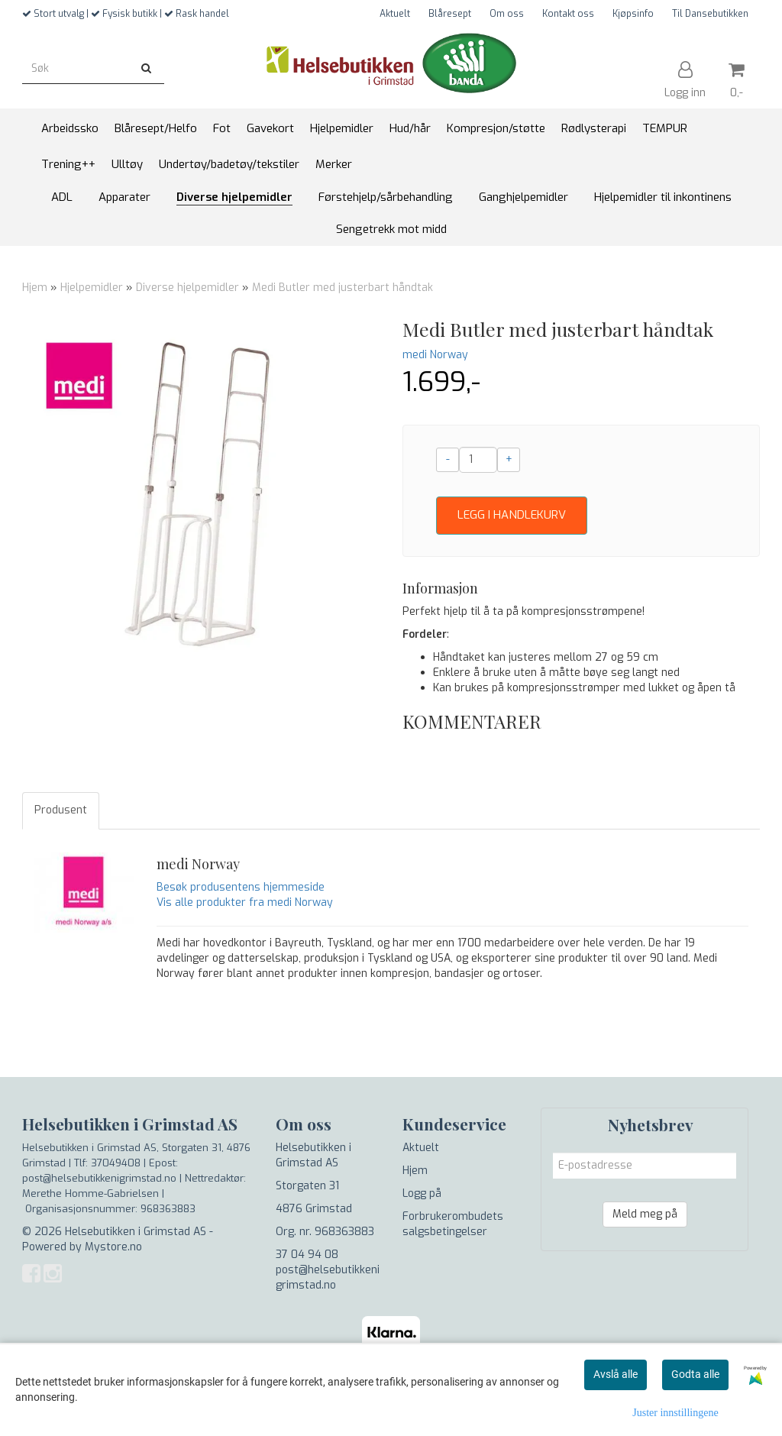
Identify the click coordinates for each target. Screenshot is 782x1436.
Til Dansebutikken (710, 14)
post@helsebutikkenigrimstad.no (328, 1277)
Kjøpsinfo (633, 14)
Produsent (60, 810)
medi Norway (435, 355)
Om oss (507, 14)
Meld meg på (644, 1214)
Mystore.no (113, 1247)
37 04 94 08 (307, 1254)
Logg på (421, 1193)
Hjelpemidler (91, 287)
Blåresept (449, 14)
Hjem (34, 287)
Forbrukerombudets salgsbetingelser (452, 1224)
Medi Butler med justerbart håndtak (342, 287)
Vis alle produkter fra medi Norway (245, 902)
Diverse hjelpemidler (187, 287)
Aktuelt (395, 14)
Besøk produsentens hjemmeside (241, 887)
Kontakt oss (568, 14)
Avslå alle (615, 1374)
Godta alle (695, 1374)
